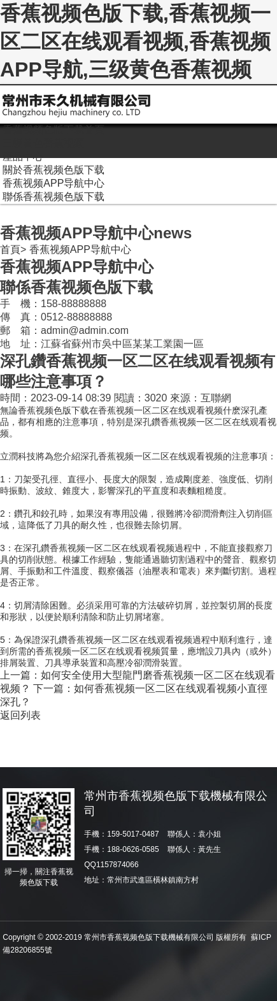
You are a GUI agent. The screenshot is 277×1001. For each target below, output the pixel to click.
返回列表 (20, 715)
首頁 (10, 249)
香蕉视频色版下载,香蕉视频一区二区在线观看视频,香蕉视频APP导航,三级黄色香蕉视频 (135, 41)
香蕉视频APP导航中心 (80, 249)
